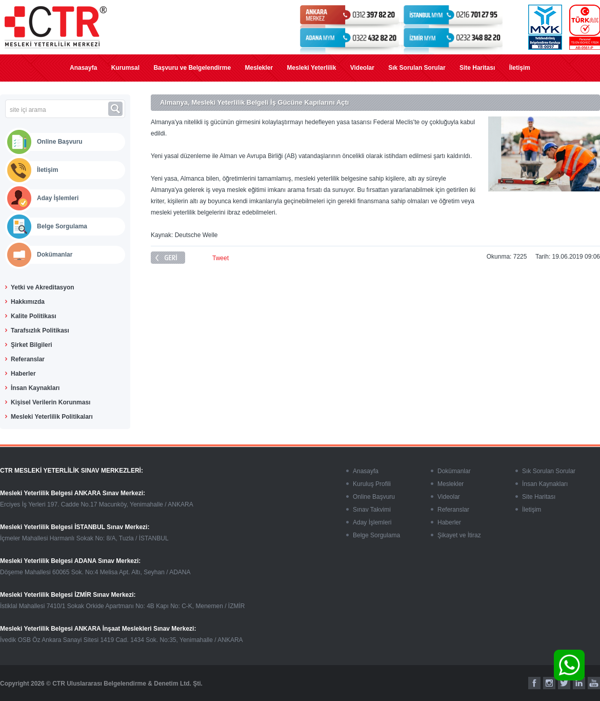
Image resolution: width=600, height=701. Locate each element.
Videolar (362, 67)
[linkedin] (579, 683)
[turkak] (584, 27)
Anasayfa (83, 67)
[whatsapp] (569, 665)
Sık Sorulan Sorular (416, 67)
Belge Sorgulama (62, 226)
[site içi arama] (56, 110)
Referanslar (453, 509)
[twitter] (564, 683)
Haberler (449, 522)
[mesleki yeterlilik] (56, 27)
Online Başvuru (60, 141)
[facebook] (534, 683)
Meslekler (259, 67)
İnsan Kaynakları (545, 484)
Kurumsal (125, 67)
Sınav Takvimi (372, 509)
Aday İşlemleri (57, 198)
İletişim (519, 67)
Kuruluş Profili (372, 484)
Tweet (220, 258)
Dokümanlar (54, 254)
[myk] (545, 27)
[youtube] (594, 683)
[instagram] (549, 683)
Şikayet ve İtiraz (459, 535)
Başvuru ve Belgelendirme (192, 67)
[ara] (116, 109)
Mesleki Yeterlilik (311, 67)
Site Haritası (477, 67)
